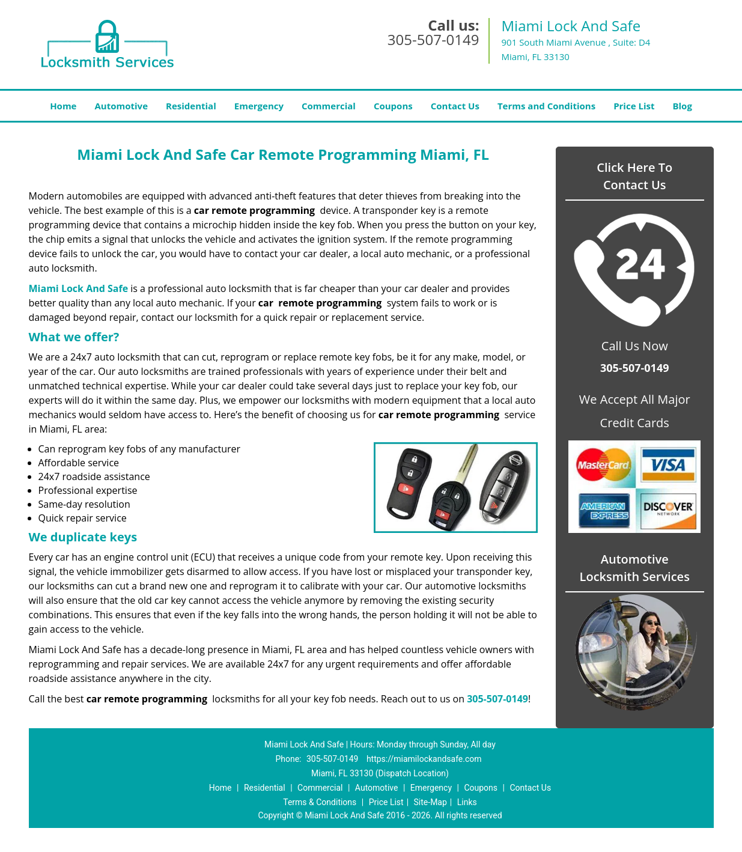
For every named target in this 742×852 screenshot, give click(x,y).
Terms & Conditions (319, 802)
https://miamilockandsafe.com (424, 759)
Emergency (259, 106)
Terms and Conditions (546, 106)
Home (63, 106)
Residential (191, 106)
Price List (633, 106)
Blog (682, 106)
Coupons (393, 106)
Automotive (121, 106)
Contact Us (455, 106)
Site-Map (430, 802)
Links (467, 802)
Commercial (329, 106)
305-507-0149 (433, 39)
